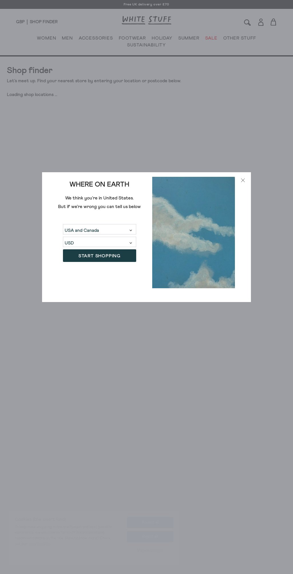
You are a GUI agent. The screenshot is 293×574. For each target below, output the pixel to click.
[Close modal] (242, 180)
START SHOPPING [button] (99, 256)
